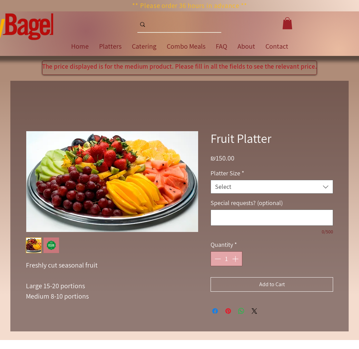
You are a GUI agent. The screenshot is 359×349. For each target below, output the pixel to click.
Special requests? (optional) (247, 203)
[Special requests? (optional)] (272, 218)
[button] (287, 23)
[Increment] (236, 259)
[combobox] (272, 187)
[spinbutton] (226, 259)
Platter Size (227, 173)
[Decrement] (217, 259)
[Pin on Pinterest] (228, 311)
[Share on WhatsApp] (241, 311)
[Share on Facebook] (215, 311)
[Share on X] (254, 311)
